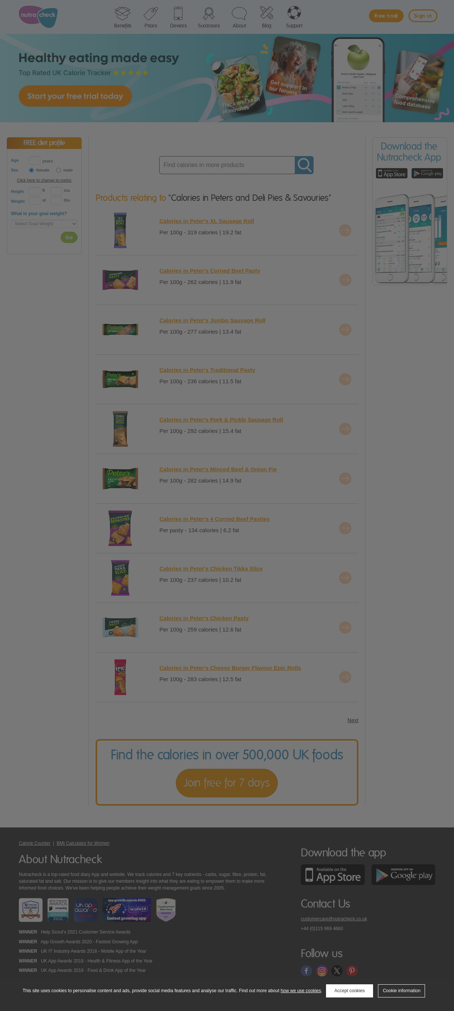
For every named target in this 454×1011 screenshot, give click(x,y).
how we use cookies (300, 990)
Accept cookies (349, 990)
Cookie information (401, 990)
